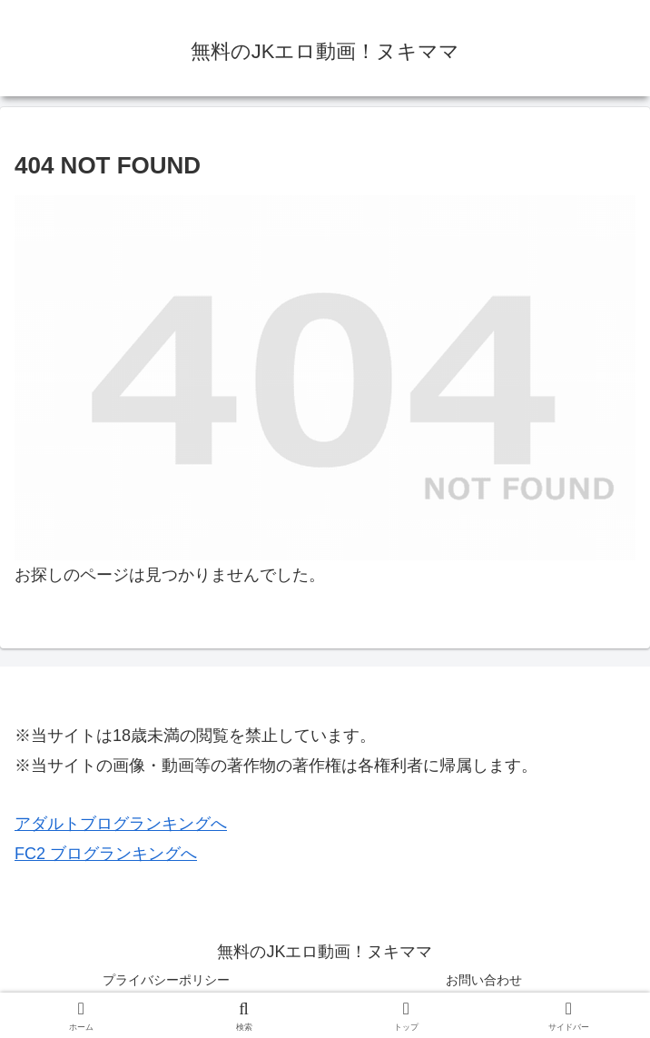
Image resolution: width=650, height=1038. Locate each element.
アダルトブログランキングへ (121, 824)
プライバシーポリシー (166, 980)
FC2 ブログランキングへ (106, 854)
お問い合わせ (484, 980)
